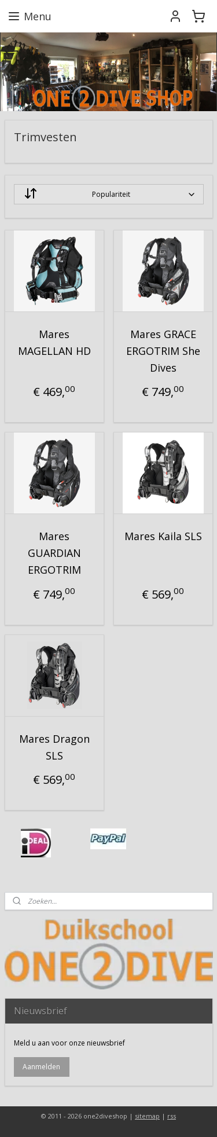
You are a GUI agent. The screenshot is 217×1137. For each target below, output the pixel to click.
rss (171, 1116)
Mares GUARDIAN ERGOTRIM (54, 553)
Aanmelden (41, 1067)
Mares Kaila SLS (163, 537)
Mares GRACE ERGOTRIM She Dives (163, 351)
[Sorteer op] (108, 194)
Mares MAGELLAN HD (54, 342)
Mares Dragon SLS (54, 747)
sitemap (147, 1116)
